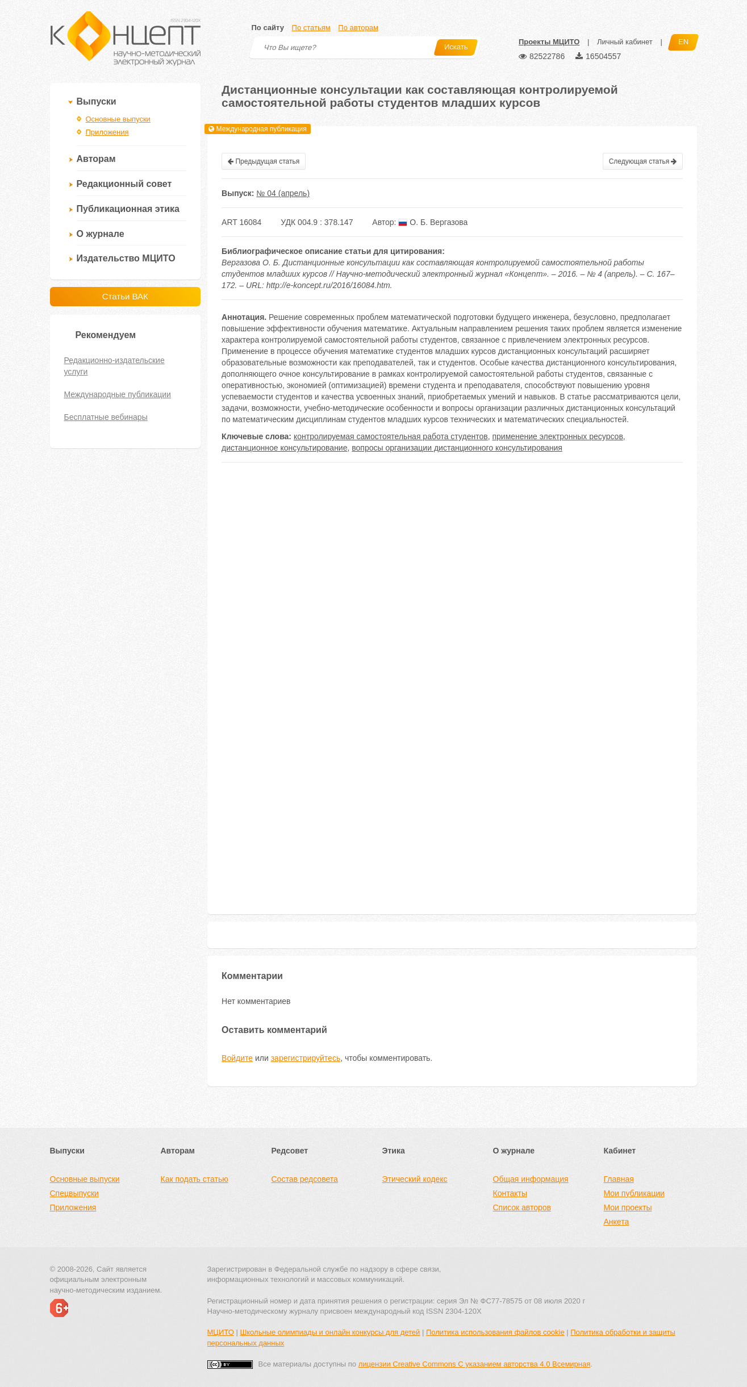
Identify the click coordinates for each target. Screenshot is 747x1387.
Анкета (616, 1221)
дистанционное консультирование (284, 447)
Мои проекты (628, 1207)
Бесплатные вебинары (106, 417)
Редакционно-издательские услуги (114, 366)
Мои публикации (634, 1193)
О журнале (100, 234)
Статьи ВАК (125, 296)
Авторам (96, 159)
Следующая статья (643, 161)
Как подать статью (194, 1179)
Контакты (510, 1193)
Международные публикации (117, 394)
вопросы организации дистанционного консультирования (457, 447)
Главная (619, 1179)
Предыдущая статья (263, 161)
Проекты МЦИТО (549, 42)
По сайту (268, 27)
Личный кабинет (625, 42)
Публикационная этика (128, 209)
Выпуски (96, 101)
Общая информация (531, 1179)
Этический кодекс (415, 1179)
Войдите (237, 1058)
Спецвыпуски (74, 1193)
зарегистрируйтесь (306, 1058)
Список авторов (522, 1207)
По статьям (311, 27)
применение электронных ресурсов (557, 436)
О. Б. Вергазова (433, 222)
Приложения (107, 132)
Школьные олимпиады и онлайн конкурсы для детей (330, 1332)
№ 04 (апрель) (283, 193)
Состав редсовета (305, 1179)
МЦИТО (220, 1332)
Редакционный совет (124, 184)
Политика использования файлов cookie (495, 1332)
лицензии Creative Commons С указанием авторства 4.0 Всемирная (474, 1364)
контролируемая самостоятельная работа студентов (391, 436)
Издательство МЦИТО (126, 258)
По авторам (358, 27)
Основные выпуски (118, 119)
